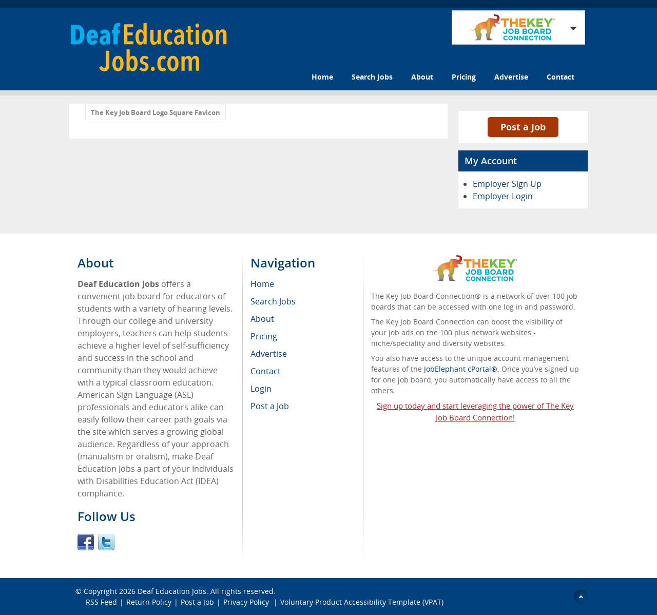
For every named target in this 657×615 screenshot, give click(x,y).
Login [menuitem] (261, 388)
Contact (560, 77)
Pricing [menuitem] (263, 336)
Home (322, 77)
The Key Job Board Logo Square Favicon (155, 112)
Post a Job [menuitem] (269, 406)
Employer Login (503, 196)
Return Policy (148, 602)
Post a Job (523, 127)
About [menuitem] (262, 318)
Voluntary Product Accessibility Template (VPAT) (361, 602)
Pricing (464, 77)
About (422, 77)
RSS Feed (101, 602)
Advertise (511, 77)
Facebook (86, 542)
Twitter (106, 542)
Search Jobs (372, 77)
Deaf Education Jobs (172, 591)
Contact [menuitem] (265, 371)
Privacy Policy (247, 602)
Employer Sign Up (507, 183)
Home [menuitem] (262, 284)
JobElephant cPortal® (460, 369)
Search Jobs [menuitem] (273, 301)
